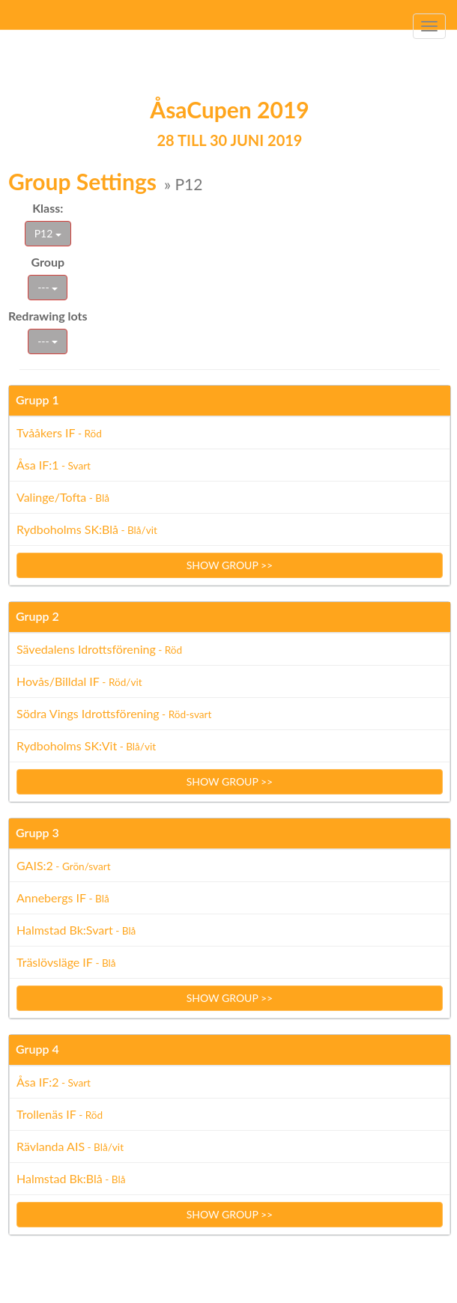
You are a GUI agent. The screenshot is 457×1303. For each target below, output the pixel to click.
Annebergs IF (62, 897)
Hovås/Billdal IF (79, 681)
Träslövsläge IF (66, 962)
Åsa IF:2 (53, 1082)
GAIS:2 (63, 865)
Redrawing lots (48, 316)
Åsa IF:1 (53, 465)
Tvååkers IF (59, 432)
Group (48, 262)
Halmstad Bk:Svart (76, 930)
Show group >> (230, 565)
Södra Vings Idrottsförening (113, 713)
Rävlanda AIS (70, 1146)
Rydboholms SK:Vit (86, 745)
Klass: (47, 208)
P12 (47, 233)
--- (47, 287)
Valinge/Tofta (62, 497)
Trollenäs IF (59, 1114)
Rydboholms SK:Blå (86, 529)
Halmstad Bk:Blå (70, 1178)
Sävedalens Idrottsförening (99, 649)
